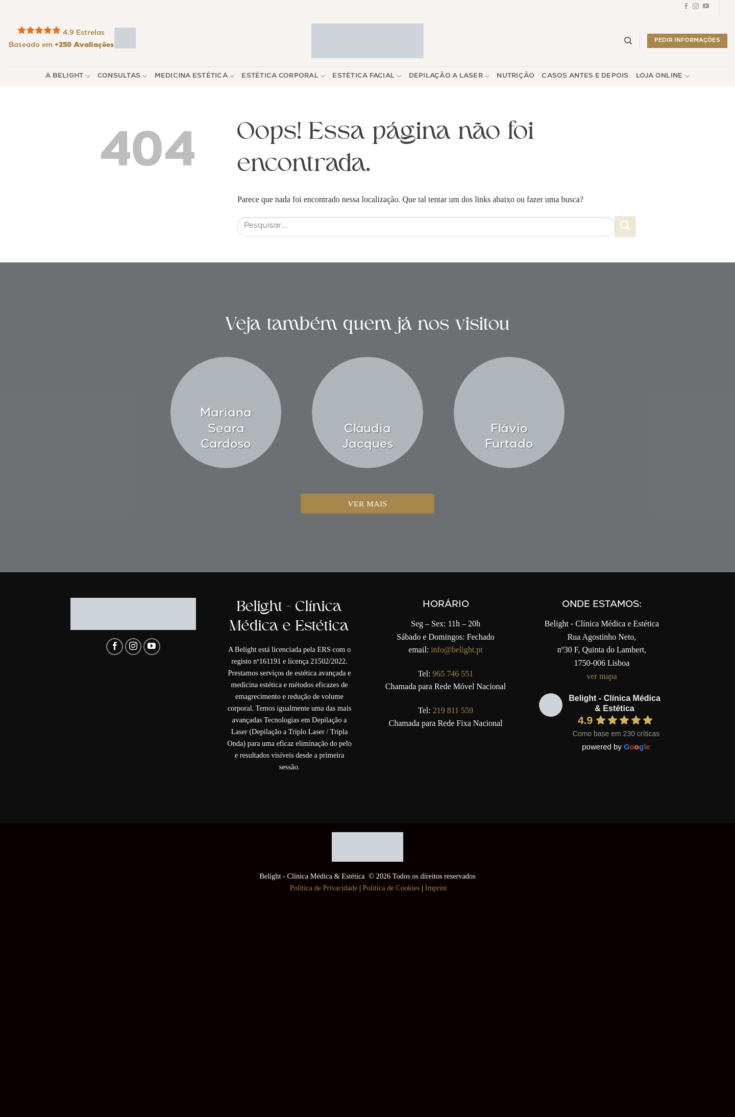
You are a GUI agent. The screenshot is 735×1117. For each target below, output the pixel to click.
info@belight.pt (456, 649)
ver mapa (601, 676)
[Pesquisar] (628, 41)
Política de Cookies (391, 888)
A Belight (67, 76)
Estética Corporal (283, 76)
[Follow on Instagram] (696, 8)
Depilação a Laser (449, 76)
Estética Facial (366, 76)
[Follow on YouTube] (706, 8)
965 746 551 (452, 673)
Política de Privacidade (324, 888)
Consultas (122, 76)
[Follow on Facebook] (686, 8)
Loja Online (663, 76)
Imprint (436, 888)
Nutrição (515, 76)
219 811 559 (453, 710)
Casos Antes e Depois (585, 76)
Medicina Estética (195, 76)
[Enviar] (625, 226)
